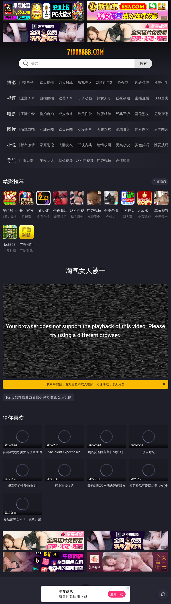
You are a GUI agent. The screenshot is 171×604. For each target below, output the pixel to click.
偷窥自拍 (27, 129)
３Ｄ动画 (85, 98)
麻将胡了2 (104, 82)
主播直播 (142, 98)
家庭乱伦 (47, 144)
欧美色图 (66, 129)
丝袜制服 (123, 98)
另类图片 (161, 129)
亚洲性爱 (27, 113)
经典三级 (123, 113)
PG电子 (27, 82)
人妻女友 (66, 144)
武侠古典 (85, 144)
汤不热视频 (85, 160)
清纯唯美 (123, 129)
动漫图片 (85, 129)
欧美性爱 (85, 113)
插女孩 (27, 160)
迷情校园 (104, 144)
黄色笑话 (142, 144)
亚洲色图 (47, 129)
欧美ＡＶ (66, 98)
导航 (11, 160)
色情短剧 (123, 160)
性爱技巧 (161, 144)
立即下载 (116, 594)
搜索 (143, 63)
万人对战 (66, 82)
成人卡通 (66, 113)
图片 (11, 129)
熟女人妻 (104, 98)
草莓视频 (66, 160)
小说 (11, 145)
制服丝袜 (104, 113)
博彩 (11, 82)
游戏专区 (85, 82)
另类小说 (123, 144)
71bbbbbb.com (85, 52)
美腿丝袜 (104, 129)
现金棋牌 (142, 82)
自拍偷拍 (47, 98)
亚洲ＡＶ (27, 98)
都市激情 (27, 144)
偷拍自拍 (47, 113)
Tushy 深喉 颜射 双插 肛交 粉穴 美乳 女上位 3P (38, 397)
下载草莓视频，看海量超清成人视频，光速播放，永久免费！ (104, 384)
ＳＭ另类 (161, 98)
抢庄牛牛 (161, 82)
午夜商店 (47, 160)
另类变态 (161, 113)
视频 (11, 98)
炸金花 (123, 82)
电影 (11, 114)
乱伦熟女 (142, 113)
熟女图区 (142, 129)
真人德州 (47, 82)
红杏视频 (104, 160)
